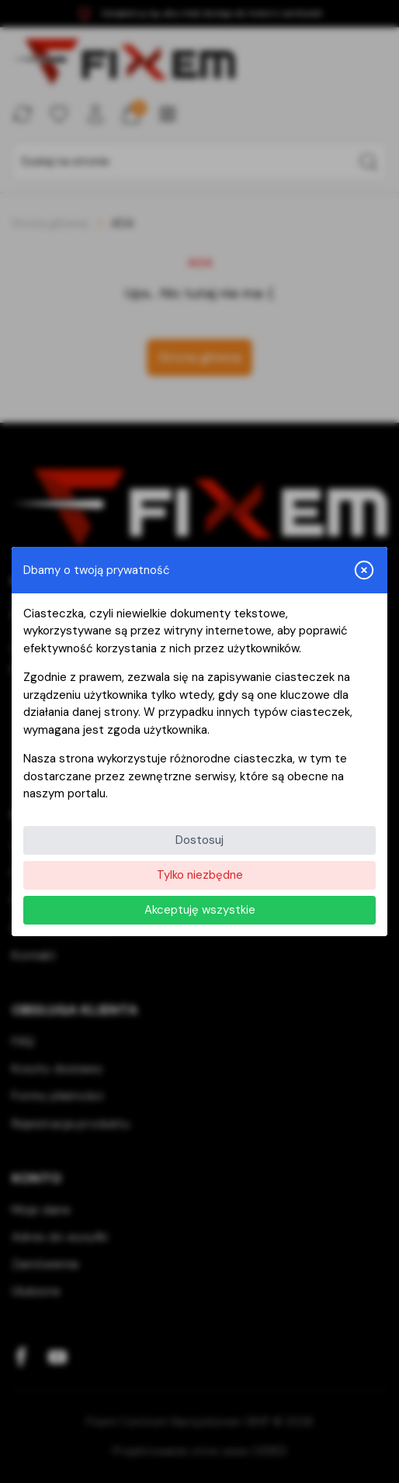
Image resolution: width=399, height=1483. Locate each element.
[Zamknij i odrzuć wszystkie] (364, 570)
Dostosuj (199, 840)
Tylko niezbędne (200, 875)
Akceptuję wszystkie (199, 910)
